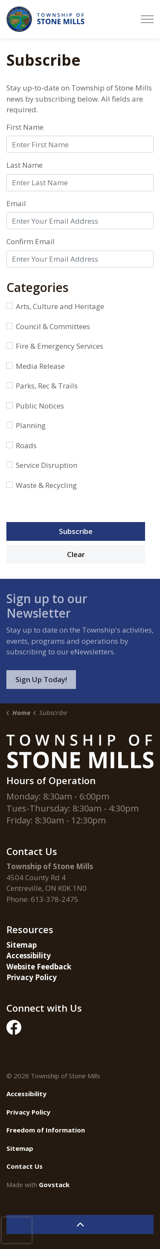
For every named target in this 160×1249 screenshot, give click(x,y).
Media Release (35, 366)
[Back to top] (80, 1224)
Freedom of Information (45, 1130)
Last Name (24, 165)
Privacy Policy (31, 977)
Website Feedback (38, 967)
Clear (76, 554)
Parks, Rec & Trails (42, 386)
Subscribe (76, 531)
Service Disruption (41, 465)
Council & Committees (48, 326)
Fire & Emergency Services (54, 346)
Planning (26, 425)
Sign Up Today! (41, 680)
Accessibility (28, 955)
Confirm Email (30, 241)
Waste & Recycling (41, 485)
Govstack (54, 1184)
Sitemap (21, 945)
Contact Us (24, 1166)
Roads (21, 445)
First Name (25, 127)
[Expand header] (147, 19)
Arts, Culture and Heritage (55, 306)
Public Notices (35, 406)
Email (16, 203)
